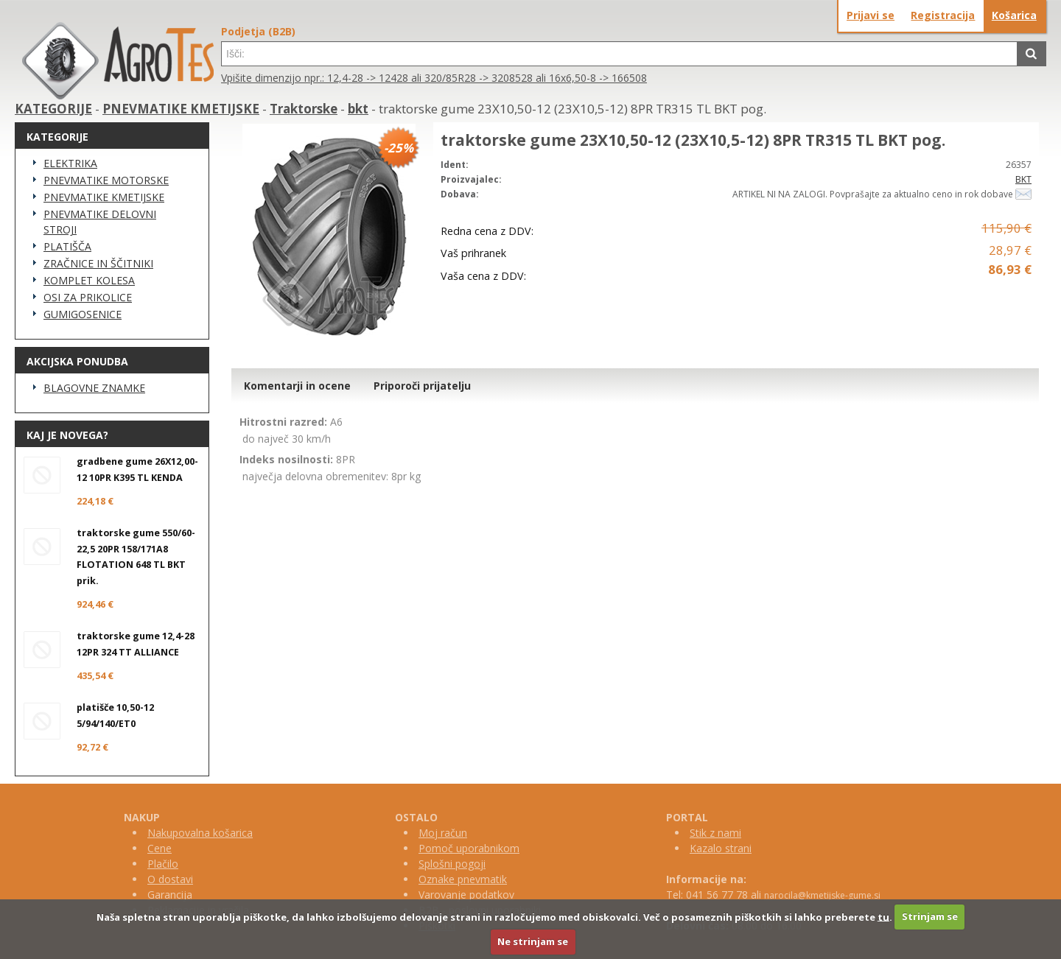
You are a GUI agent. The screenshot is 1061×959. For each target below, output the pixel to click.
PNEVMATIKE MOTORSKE (106, 180)
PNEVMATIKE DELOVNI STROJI (99, 221)
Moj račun (443, 833)
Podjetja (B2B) (258, 31)
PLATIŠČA (67, 246)
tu (883, 916)
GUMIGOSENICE (82, 314)
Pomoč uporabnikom (469, 848)
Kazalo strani (721, 848)
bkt (358, 108)
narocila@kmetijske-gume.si (822, 895)
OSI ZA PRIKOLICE (87, 297)
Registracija (943, 15)
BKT (1023, 179)
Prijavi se (870, 15)
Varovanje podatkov (466, 895)
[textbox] (619, 53)
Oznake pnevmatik (463, 879)
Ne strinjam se (532, 941)
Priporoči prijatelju (422, 386)
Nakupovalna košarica (200, 833)
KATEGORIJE (53, 108)
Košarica (1014, 15)
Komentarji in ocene (297, 386)
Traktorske (303, 108)
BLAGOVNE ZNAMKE (94, 388)
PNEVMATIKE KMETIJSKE (180, 108)
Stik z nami (715, 833)
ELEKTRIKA (70, 163)
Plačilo (162, 864)
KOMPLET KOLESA (89, 280)
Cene (159, 848)
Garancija (169, 895)
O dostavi (170, 879)
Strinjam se (930, 916)
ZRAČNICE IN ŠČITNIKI (98, 263)
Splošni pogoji (452, 864)
